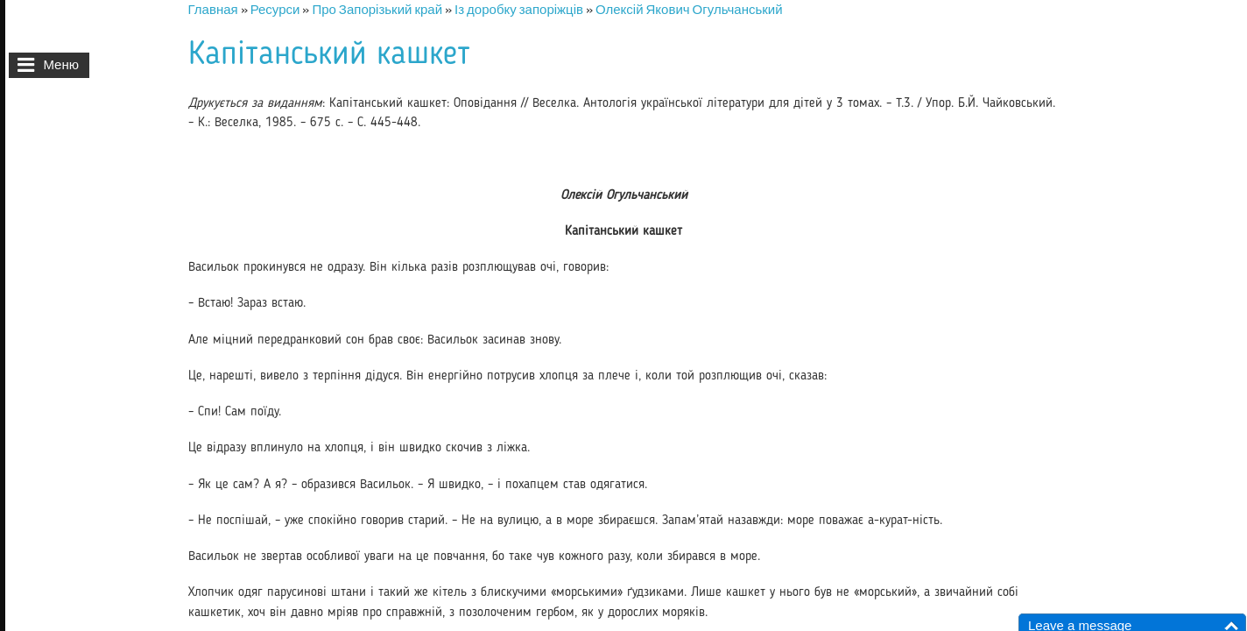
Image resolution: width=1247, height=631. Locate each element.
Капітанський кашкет (329, 55)
